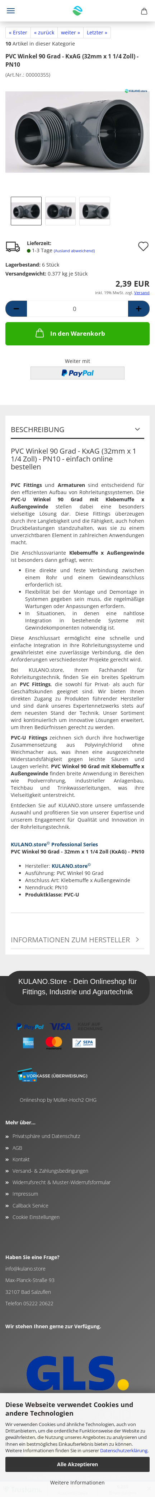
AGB (17, 1147)
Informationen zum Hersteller (70, 939)
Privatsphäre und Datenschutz (46, 1136)
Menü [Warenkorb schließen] (11, 10)
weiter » (70, 32)
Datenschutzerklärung (123, 1450)
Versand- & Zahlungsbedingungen (50, 1170)
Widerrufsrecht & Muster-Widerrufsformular (62, 1182)
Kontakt (21, 1159)
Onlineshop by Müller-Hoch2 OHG (58, 1099)
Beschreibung (38, 429)
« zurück (44, 32)
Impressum (25, 1193)
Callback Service (30, 1205)
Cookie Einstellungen (36, 1217)
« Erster (18, 32)
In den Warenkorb (69, 333)
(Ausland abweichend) (74, 250)
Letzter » (97, 32)
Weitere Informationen (77, 1482)
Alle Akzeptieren (77, 1464)
